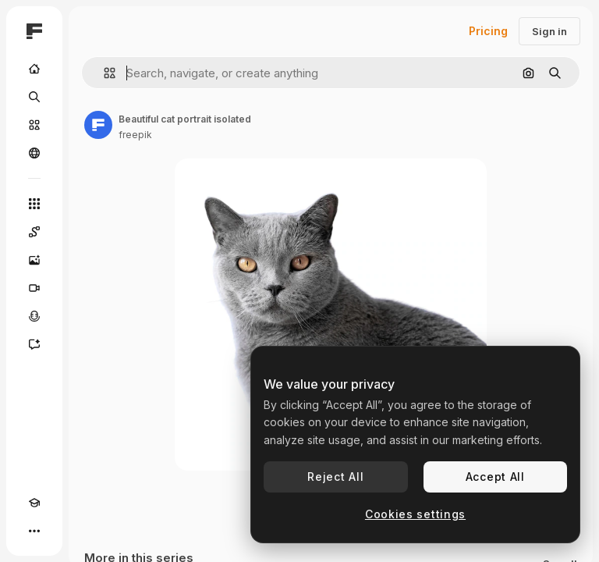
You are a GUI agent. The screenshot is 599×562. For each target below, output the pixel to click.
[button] (103, 73)
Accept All (495, 476)
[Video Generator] (34, 288)
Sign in (549, 31)
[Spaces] (34, 231)
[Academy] (34, 502)
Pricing (488, 30)
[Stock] (34, 124)
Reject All (335, 476)
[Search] (34, 96)
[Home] (34, 68)
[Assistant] (34, 344)
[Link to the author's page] (98, 125)
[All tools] (34, 203)
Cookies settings (415, 514)
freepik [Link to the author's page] (135, 134)
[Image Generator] (34, 259)
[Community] (34, 152)
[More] (34, 530)
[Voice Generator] (34, 316)
